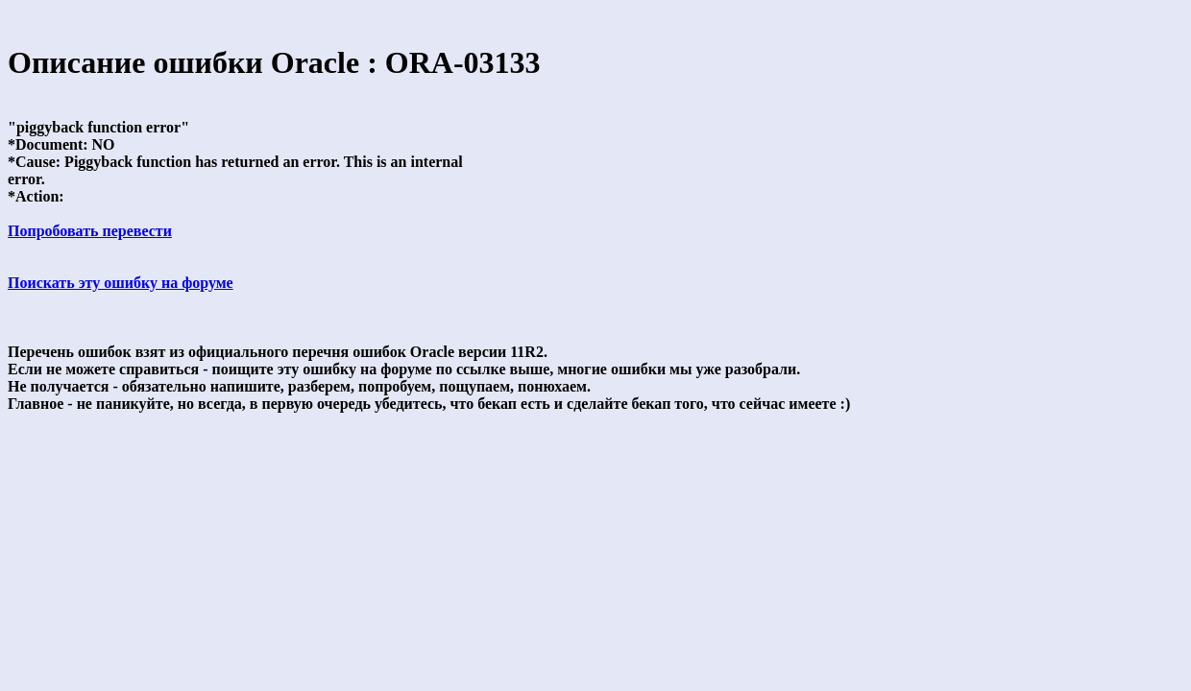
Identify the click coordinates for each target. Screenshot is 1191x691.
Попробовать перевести (90, 231)
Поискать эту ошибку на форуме (120, 282)
